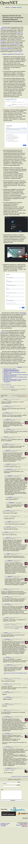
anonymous (9, 469)
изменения (10, 54)
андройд (7, 691)
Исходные (3, 44)
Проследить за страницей (4, 827)
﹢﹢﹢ (21, 399)
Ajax (13, 395)
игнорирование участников (15, 776)
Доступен (4, 27)
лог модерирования (24, 776)
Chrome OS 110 (5, 28)
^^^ (20, 412)
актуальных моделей (6, 48)
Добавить (18, 826)
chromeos (11, 387)
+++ (11, 7)
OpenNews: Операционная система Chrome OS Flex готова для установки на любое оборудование (15, 380)
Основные (4, 54)
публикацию (23, 312)
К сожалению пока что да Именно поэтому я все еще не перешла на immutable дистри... (14, 627)
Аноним (5, 399)
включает (3, 40)
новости (7, 7)
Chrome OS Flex (17, 51)
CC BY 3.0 (8, 384)
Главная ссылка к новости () (11, 369)
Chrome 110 (19, 33)
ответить (17, 399)
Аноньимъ (7, 733)
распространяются (15, 44)
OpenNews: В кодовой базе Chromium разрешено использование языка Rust (15, 375)
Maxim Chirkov (23, 825)
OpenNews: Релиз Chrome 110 (10, 371)
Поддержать (24, 826)
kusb (7, 617)
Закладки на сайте (5, 825)
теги (18, 7)
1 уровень (17, 395)
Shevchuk (8, 697)
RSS (26, 396)
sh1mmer (3, 332)
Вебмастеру (24, 828)
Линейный (22, 395)
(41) (2, 396)
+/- (25, 395)
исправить (19, 367)
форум (14, 7)
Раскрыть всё (21, 396)
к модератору (8, 400)
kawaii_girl (8, 419)
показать (17, 628)
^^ (20, 419)
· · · (2, 400)
